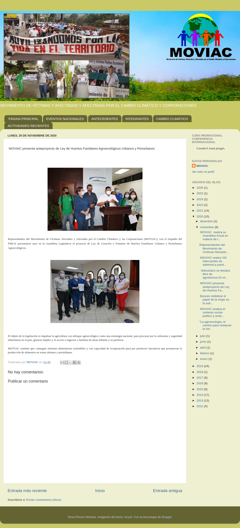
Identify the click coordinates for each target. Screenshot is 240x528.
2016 (200, 383)
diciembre (207, 221)
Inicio (100, 490)
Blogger (167, 517)
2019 (200, 366)
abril (203, 347)
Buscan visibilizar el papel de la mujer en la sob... (214, 299)
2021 (200, 210)
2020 (200, 216)
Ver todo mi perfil (203, 171)
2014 (200, 394)
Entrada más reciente (27, 490)
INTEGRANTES (137, 119)
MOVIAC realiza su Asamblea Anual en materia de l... (213, 236)
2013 (200, 400)
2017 (200, 377)
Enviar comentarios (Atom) (43, 499)
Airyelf (128, 517)
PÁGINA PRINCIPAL (24, 119)
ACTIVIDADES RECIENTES (28, 126)
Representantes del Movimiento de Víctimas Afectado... (214, 248)
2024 (200, 199)
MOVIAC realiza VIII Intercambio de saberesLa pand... (213, 261)
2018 (200, 372)
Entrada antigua (167, 490)
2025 (200, 193)
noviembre (207, 227)
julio (203, 336)
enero (204, 359)
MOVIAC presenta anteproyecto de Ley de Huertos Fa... (214, 287)
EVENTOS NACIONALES (65, 119)
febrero (205, 353)
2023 (200, 205)
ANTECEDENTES (104, 119)
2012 (200, 406)
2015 (200, 389)
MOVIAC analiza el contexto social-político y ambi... (212, 312)
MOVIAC (202, 165)
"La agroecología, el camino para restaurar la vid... (215, 325)
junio (203, 341)
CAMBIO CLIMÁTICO (172, 119)
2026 (200, 187)
